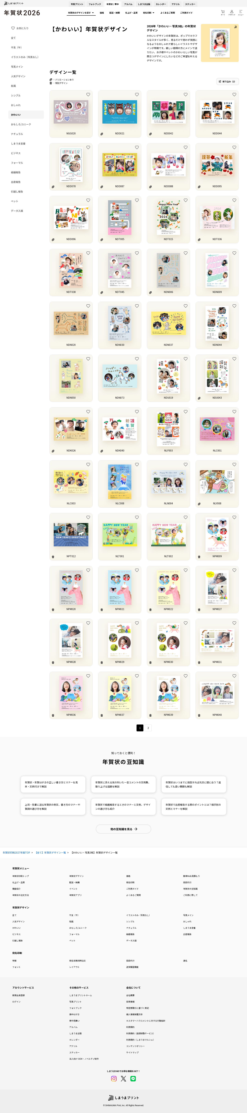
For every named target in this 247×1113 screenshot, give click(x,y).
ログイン (16, 1001)
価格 (102, 12)
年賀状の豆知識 (190, 888)
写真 (77, 4)
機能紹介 (16, 888)
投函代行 (187, 882)
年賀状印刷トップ (20, 875)
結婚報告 (130, 934)
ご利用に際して (190, 895)
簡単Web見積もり (191, 875)
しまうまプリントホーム (80, 995)
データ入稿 (131, 940)
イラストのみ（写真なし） (138, 915)
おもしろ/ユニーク (78, 927)
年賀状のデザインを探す (81, 12)
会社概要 (130, 995)
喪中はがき (74, 1014)
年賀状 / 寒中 (113, 4)
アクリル (176, 4)
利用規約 (130, 1026)
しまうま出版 (144, 4)
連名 (185, 960)
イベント (73, 888)
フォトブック (95, 4)
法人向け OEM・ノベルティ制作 (84, 1058)
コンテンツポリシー (135, 1046)
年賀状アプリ (75, 895)
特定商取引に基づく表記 (137, 1007)
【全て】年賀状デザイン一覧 (50, 852)
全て (14, 915)
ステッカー (190, 4)
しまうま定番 (189, 927)
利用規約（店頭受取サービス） (140, 1033)
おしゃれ (187, 921)
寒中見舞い (74, 1020)
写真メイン (188, 915)
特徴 (14, 960)
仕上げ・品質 (131, 12)
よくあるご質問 (167, 12)
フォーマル (74, 934)
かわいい (16, 927)
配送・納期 (114, 12)
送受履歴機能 (132, 966)
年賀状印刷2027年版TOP (16, 852)
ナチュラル (131, 927)
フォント (16, 966)
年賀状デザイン (76, 875)
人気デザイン (18, 921)
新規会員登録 (18, 995)
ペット (72, 940)
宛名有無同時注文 (77, 960)
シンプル (130, 921)
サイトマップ (132, 1052)
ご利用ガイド (186, 12)
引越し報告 (17, 940)
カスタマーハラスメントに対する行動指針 (145, 1020)
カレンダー (161, 4)
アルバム (128, 4)
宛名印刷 (149, 12)
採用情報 (130, 1001)
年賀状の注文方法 (20, 895)
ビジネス (16, 934)
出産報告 (187, 934)
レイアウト (74, 966)
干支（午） (74, 915)
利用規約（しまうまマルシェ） (140, 1039)
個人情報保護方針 (134, 1014)
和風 (71, 921)
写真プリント (75, 1001)
